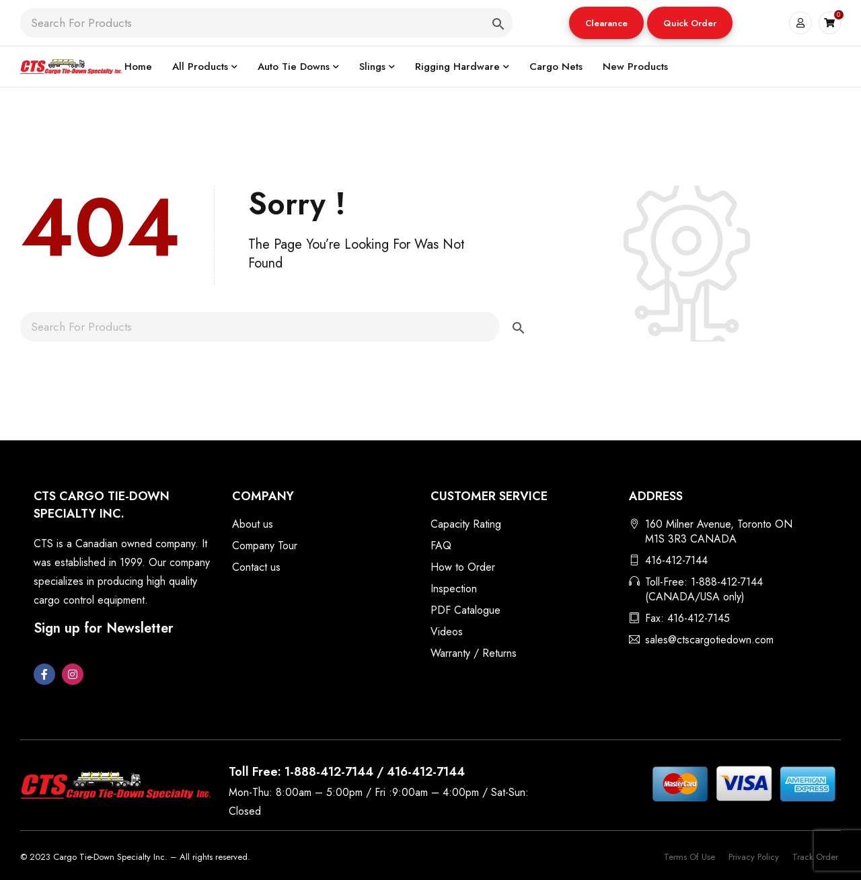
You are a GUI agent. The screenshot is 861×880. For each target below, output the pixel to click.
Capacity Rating (465, 524)
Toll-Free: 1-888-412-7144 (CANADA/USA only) (704, 589)
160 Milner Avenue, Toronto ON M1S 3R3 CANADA (718, 531)
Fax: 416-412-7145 (687, 618)
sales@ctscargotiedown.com (709, 639)
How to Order (462, 567)
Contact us (256, 567)
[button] (606, 23)
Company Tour (264, 545)
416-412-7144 (676, 560)
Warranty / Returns (473, 653)
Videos (446, 631)
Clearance (606, 23)
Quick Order (689, 23)
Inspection (453, 588)
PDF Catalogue (465, 610)
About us (252, 524)
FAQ (440, 545)
